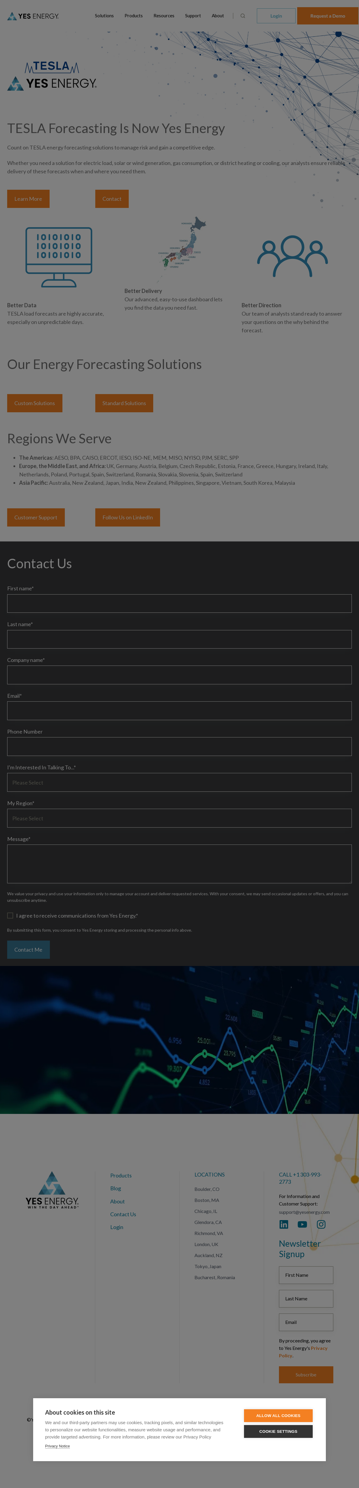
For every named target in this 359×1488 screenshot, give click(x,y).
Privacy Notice (57, 1446)
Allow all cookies (278, 1415)
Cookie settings (278, 1431)
